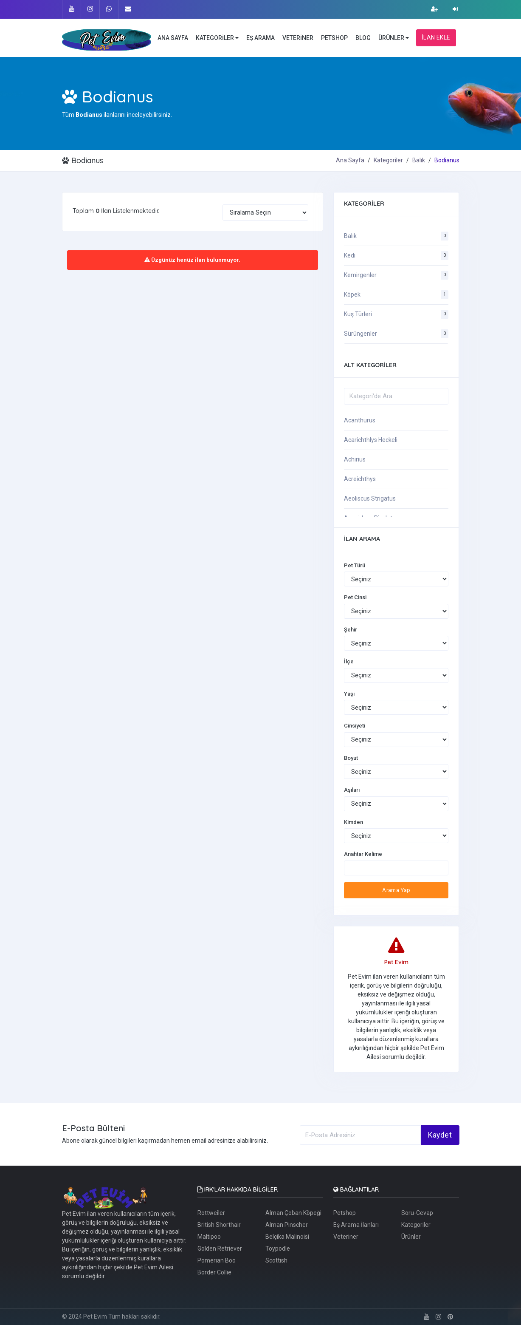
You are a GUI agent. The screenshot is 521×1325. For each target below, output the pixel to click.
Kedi (349, 255)
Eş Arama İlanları (356, 1224)
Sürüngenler (360, 333)
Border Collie (214, 1272)
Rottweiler (211, 1212)
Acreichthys (360, 479)
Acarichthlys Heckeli (370, 439)
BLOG (363, 37)
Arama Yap (396, 890)
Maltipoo (209, 1236)
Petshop (344, 1212)
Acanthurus (359, 420)
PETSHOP (334, 37)
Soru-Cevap (417, 1212)
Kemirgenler (360, 275)
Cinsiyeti (354, 725)
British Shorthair (219, 1224)
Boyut (351, 758)
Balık (418, 160)
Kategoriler (388, 160)
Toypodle (277, 1248)
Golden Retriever (219, 1248)
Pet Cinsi (355, 597)
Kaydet (440, 1135)
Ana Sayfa (350, 160)
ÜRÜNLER (393, 38)
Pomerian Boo (216, 1260)
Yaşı (349, 694)
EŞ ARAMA (260, 37)
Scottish (276, 1260)
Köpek (352, 294)
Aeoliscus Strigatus (370, 498)
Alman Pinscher (286, 1224)
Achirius (355, 459)
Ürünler (411, 1236)
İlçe (349, 661)
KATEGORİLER (217, 38)
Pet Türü (354, 565)
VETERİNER (297, 37)
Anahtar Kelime (363, 854)
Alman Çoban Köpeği (293, 1212)
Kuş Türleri (358, 314)
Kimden (353, 822)
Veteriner (345, 1236)
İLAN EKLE (436, 37)
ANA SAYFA (173, 37)
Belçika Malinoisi (287, 1236)
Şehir (350, 629)
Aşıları (352, 790)
